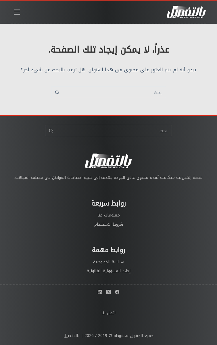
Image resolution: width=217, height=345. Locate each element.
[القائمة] (17, 12)
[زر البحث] (57, 92)
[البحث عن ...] (114, 92)
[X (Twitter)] (108, 292)
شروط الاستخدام (108, 224)
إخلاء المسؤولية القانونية (108, 271)
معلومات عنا (108, 215)
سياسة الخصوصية (108, 262)
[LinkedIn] (100, 292)
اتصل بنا (108, 313)
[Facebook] (117, 292)
